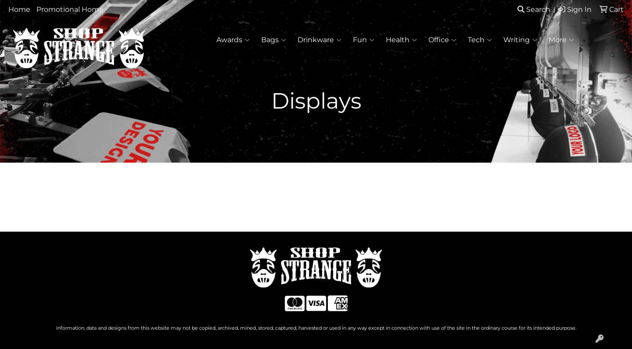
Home (19, 9)
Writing (520, 40)
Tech (480, 40)
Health (401, 40)
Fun (363, 40)
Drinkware (319, 40)
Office (442, 40)
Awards (233, 40)
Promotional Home (70, 9)
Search (533, 9)
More (561, 40)
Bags (273, 40)
